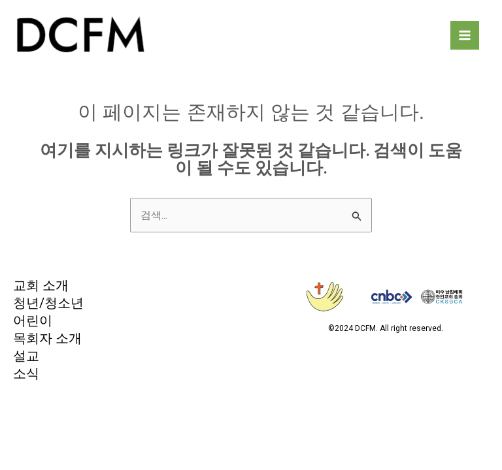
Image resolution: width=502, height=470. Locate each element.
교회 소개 (41, 287)
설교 (26, 358)
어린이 (32, 322)
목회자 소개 (47, 340)
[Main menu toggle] (464, 36)
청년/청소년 (48, 305)
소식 (26, 376)
